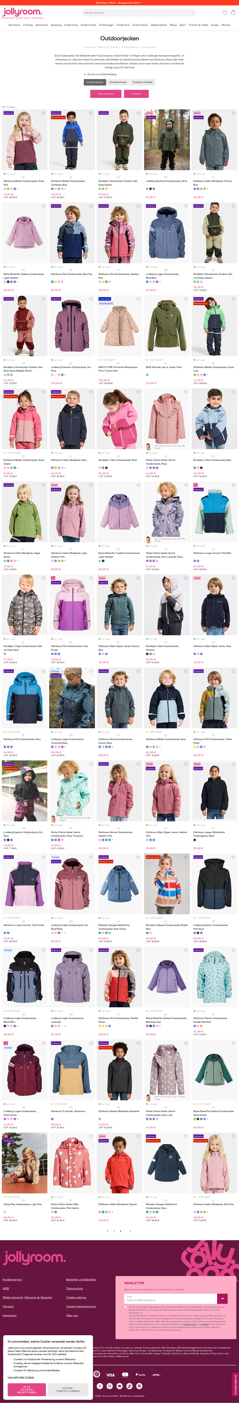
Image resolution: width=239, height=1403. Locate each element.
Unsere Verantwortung (81, 1307)
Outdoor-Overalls (143, 82)
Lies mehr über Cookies (21, 1376)
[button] (225, 13)
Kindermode (89, 47)
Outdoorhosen (118, 82)
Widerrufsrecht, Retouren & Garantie (27, 1298)
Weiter (130, 1231)
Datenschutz (74, 1289)
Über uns (72, 1315)
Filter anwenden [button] (105, 94)
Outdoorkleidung (129, 47)
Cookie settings (76, 1298)
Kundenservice (12, 1280)
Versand (8, 1307)
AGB (6, 1289)
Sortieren (136, 94)
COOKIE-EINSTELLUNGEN (68, 1389)
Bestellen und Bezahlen (81, 1280)
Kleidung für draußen (108, 47)
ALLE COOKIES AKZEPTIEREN (27, 1389)
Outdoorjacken (148, 47)
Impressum (10, 1315)
